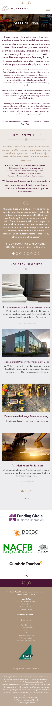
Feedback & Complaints (26, 640)
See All (27, 498)
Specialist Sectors (26, 627)
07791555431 (31, 615)
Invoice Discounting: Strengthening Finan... (27, 306)
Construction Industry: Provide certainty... (27, 416)
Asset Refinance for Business (27, 465)
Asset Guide (26, 124)
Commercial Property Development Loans (27, 361)
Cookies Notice (26, 638)
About (26, 630)
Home (26, 622)
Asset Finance (26, 625)
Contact (26, 633)
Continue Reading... (27, 323)
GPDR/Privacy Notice (26, 635)
